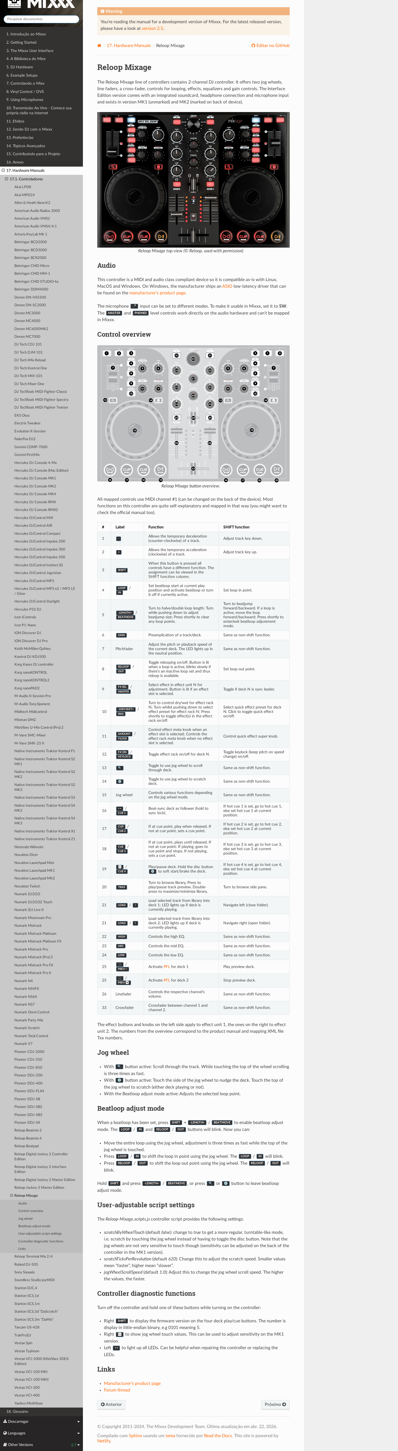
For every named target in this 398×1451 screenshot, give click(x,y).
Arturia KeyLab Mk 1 (30, 234)
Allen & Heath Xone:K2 (32, 203)
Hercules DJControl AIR (33, 526)
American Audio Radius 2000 (37, 211)
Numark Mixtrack (28, 926)
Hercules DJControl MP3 (34, 581)
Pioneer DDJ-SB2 (28, 1107)
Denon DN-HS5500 (30, 297)
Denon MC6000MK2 (31, 329)
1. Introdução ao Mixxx (26, 34)
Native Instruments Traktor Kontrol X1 (44, 831)
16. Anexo (14, 162)
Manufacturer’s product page (132, 1383)
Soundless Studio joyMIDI (34, 1280)
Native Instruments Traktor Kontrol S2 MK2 (44, 774)
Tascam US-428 (27, 1327)
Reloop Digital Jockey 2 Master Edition (44, 1180)
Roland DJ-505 (26, 1264)
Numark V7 (23, 1044)
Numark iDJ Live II (29, 910)
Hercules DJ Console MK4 (35, 494)
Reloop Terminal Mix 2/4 (33, 1256)
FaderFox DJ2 (25, 439)
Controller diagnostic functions (40, 1241)
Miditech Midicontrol (30, 712)
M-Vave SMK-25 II (29, 743)
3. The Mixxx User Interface (29, 51)
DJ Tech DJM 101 (28, 352)
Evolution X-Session (30, 431)
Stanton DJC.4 (25, 1288)
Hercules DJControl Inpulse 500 (39, 557)
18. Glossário (17, 1412)
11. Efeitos (15, 121)
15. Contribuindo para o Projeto (33, 154)
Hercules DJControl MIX (33, 518)
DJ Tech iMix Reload (30, 360)
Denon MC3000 (27, 313)
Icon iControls (25, 617)
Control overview (30, 1211)
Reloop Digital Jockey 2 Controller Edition (41, 1157)
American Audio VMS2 (32, 218)
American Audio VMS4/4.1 (35, 226)
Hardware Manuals (129, 45)
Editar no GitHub (272, 45)
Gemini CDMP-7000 (31, 447)
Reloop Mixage (24, 1195)
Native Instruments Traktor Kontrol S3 (44, 798)
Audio (22, 1203)
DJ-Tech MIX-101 (28, 376)
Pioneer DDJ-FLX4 (29, 1091)
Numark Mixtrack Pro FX (33, 965)
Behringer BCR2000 (30, 258)
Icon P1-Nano (25, 625)
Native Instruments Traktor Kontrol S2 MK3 (44, 787)
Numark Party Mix (28, 1020)
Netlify (103, 1441)
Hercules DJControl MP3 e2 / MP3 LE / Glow (44, 591)
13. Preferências (19, 138)
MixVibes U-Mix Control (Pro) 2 (39, 728)
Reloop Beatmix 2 (28, 1130)
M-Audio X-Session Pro (32, 696)
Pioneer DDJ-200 (28, 1075)
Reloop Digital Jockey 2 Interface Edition (40, 1169)
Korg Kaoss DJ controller (34, 664)
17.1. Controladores (24, 179)
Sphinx (135, 1436)
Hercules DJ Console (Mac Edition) (41, 471)
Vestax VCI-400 (27, 1395)
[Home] (99, 45)
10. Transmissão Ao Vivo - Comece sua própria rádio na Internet (39, 110)
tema (170, 1436)
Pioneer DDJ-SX (27, 1123)
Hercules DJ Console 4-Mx (35, 463)
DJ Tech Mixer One (29, 384)
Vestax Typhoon (26, 1351)
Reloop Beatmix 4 (28, 1138)
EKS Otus (22, 415)
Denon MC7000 (27, 337)
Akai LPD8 (22, 187)
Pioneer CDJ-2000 (29, 1052)
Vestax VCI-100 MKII (31, 1380)
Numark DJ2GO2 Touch (33, 902)
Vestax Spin (23, 1343)
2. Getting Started (21, 42)
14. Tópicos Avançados (25, 146)
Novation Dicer (26, 855)
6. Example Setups (22, 75)
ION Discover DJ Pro (31, 641)
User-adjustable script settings (40, 1233)
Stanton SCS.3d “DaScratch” (36, 1312)
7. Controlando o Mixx (25, 83)
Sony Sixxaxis (24, 1272)
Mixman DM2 (25, 720)
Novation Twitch (27, 886)
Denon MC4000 (27, 321)
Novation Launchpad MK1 (34, 871)
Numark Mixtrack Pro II (32, 973)
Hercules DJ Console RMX (35, 502)
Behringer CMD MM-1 (32, 274)
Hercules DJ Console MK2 (35, 486)
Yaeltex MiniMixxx (28, 1403)
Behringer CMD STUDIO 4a (36, 282)
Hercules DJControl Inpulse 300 (39, 549)
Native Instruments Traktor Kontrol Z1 (44, 839)
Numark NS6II (25, 997)
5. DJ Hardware (19, 67)
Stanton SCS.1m (27, 1304)
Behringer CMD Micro (31, 266)
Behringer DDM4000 (31, 289)
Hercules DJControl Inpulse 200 (39, 541)
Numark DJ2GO (27, 894)
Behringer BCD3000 (30, 250)
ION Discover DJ (27, 633)
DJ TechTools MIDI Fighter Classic (40, 392)
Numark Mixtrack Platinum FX (37, 941)
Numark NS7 (24, 1004)
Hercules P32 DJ (27, 609)
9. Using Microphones (24, 100)
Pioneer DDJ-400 (28, 1083)
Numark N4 (23, 981)
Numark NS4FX (26, 989)
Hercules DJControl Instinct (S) (38, 565)
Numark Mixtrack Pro (31, 949)
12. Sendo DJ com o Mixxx (29, 129)
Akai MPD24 (24, 195)
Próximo (275, 1404)
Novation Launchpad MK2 (34, 878)
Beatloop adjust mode (34, 1226)
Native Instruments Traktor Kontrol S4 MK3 (44, 821)
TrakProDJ (22, 1335)
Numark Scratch (27, 1028)
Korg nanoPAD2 (27, 688)
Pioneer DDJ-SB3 (28, 1115)
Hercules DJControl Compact (37, 534)
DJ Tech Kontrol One (30, 368)
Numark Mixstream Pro (32, 918)
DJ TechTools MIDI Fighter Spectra (41, 400)
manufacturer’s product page (157, 293)
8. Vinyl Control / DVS (25, 92)
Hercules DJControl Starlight (37, 601)
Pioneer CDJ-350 (28, 1059)
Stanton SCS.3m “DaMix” (34, 1320)
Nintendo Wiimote (28, 847)
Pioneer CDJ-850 (28, 1068)
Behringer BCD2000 (30, 242)
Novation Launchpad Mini (34, 863)
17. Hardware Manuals (23, 170)
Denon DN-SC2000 (30, 305)
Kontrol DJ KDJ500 (30, 657)
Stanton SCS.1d (26, 1296)
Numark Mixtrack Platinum (35, 934)
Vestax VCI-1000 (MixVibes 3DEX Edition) (41, 1361)
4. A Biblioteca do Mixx (26, 59)
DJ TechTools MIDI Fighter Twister (41, 407)
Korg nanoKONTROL (30, 672)
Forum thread (117, 1390)
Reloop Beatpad (26, 1146)
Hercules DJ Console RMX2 (36, 510)
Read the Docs (218, 1436)
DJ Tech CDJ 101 (28, 344)
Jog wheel (25, 1218)
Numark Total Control (31, 1036)
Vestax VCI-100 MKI (31, 1372)
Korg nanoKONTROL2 (31, 680)
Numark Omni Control (31, 1012)
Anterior (111, 1404)
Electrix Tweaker (27, 423)
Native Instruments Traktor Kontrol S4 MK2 (44, 808)
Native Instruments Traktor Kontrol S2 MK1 (44, 761)
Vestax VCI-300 (27, 1388)
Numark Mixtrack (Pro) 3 (33, 957)
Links (22, 1248)
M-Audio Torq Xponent (32, 704)
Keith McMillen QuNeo (32, 649)
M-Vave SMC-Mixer (30, 735)
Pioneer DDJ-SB (27, 1099)
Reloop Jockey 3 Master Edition (39, 1188)
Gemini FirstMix (27, 455)
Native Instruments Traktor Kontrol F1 (44, 751)
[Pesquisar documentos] (41, 19)
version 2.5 (152, 28)
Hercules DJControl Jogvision (37, 573)
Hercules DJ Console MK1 (35, 478)
